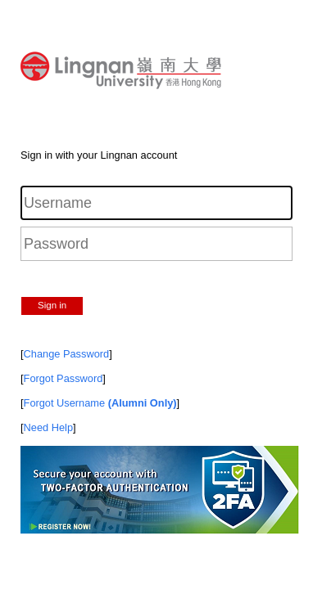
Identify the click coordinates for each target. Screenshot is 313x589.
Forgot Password (63, 378)
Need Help (48, 427)
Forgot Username (100, 403)
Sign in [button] (52, 305)
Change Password (67, 354)
